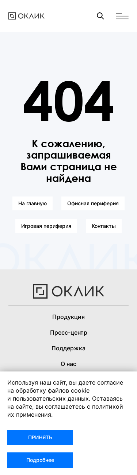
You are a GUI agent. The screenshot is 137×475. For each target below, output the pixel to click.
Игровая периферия (46, 226)
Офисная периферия (93, 203)
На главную (32, 203)
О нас (68, 363)
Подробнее (40, 460)
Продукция (68, 316)
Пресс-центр (68, 332)
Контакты (104, 226)
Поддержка (68, 348)
